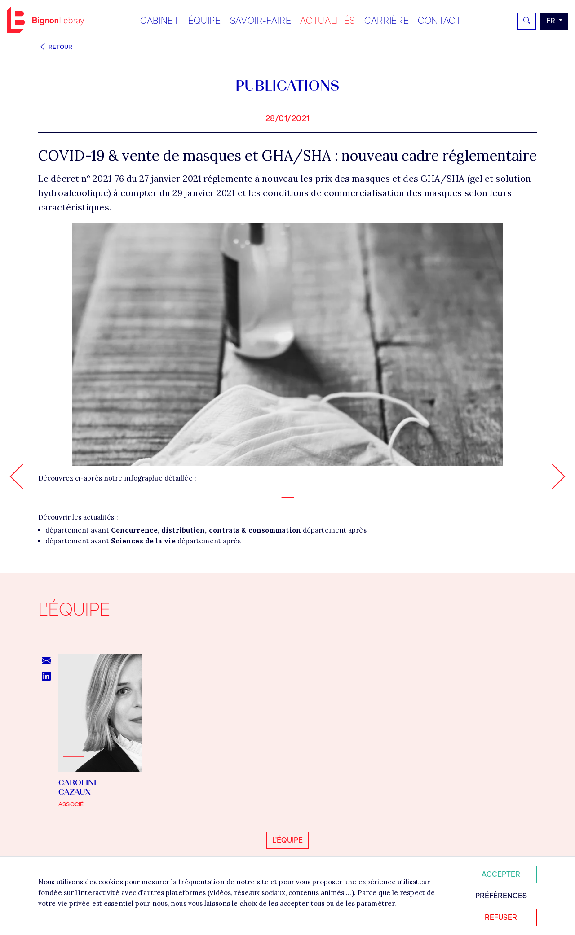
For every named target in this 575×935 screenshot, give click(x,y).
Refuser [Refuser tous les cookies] (501, 917)
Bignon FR (45, 20)
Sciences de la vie (143, 541)
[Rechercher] (527, 21)
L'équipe (287, 840)
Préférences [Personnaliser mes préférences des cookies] (501, 895)
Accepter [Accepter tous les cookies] (501, 874)
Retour (55, 47)
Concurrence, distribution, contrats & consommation (206, 530)
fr (551, 21)
